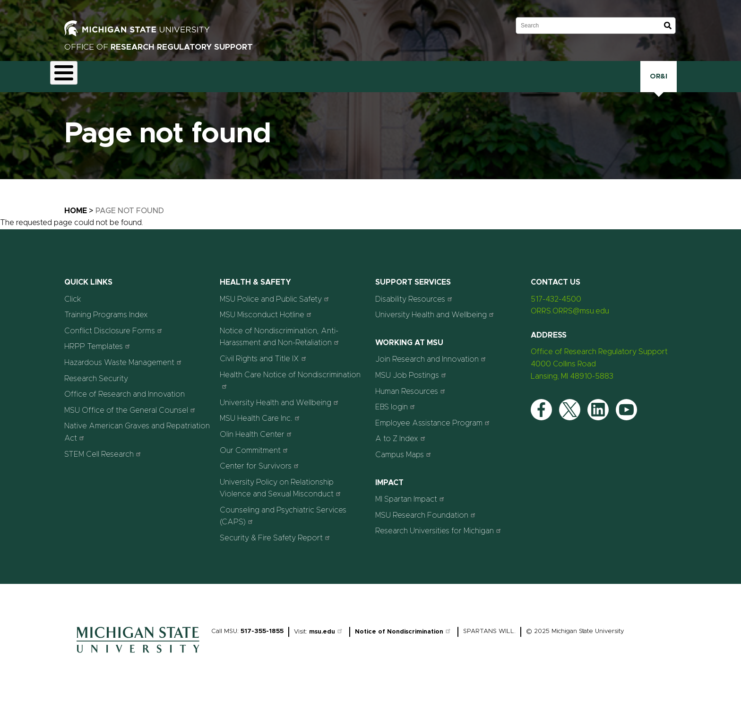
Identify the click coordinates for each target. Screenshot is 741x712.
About (69, 82)
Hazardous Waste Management (124, 374)
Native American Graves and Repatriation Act (137, 444)
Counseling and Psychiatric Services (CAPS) (283, 528)
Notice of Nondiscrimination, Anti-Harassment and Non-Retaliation (280, 349)
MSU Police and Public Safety (275, 310)
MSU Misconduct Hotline (267, 326)
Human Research (386, 83)
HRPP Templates (98, 358)
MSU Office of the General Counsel (131, 422)
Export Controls (243, 83)
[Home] (138, 666)
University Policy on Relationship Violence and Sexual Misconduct (281, 500)
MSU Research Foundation (426, 526)
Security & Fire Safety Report (276, 550)
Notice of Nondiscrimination (404, 643)
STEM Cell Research (103, 465)
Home (75, 222)
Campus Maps (404, 466)
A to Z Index (401, 450)
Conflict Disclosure (171, 83)
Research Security (456, 82)
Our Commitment (255, 462)
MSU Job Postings (411, 387)
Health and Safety (314, 83)
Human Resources (411, 403)
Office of (158, 47)
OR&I (658, 82)
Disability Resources (415, 310)
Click (559, 82)
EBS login (396, 419)
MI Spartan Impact (411, 511)
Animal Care (117, 83)
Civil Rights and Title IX (264, 370)
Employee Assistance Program (433, 435)
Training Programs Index (106, 326)
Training (520, 82)
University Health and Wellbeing (280, 414)
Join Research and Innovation (431, 371)
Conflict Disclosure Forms (114, 343)
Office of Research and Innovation (124, 406)
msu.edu (327, 643)
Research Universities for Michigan (439, 542)
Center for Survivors (260, 478)
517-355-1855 (262, 643)
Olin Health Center (257, 446)
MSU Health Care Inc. (261, 430)
